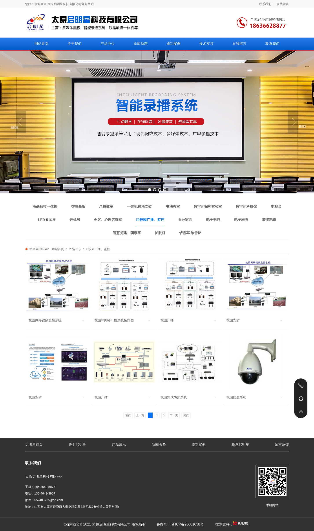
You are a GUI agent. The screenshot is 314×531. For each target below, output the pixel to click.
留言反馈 (282, 444)
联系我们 (265, 4)
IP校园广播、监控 (97, 249)
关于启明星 (77, 444)
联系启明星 (240, 444)
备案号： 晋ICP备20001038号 (180, 524)
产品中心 (75, 249)
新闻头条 (159, 444)
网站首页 (58, 249)
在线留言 (283, 4)
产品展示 (119, 444)
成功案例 (199, 444)
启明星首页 (34, 444)
